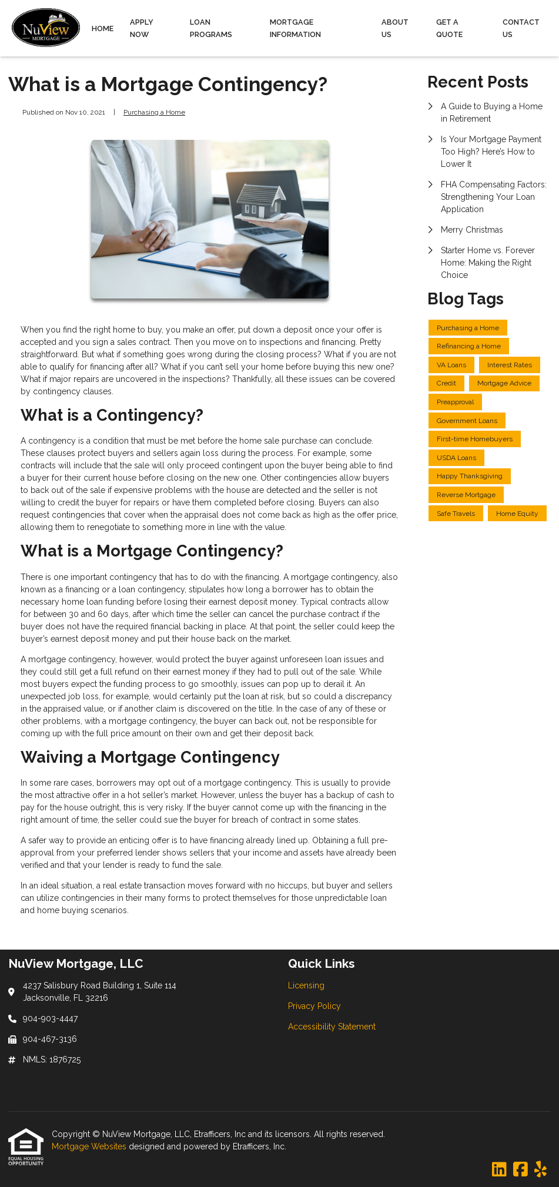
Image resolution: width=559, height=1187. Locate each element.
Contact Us (521, 28)
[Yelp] (540, 1170)
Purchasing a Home (154, 112)
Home (102, 28)
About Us (395, 28)
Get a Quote (449, 28)
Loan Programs (211, 28)
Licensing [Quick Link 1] (306, 985)
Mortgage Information (295, 28)
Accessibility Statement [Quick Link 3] (332, 1026)
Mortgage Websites (90, 1146)
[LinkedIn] (499, 1170)
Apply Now (141, 28)
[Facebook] (520, 1170)
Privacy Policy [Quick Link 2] (314, 1006)
